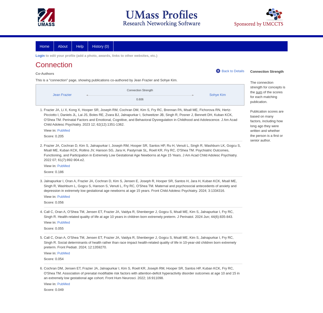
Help (80, 46)
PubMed (63, 130)
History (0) (100, 46)
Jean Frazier (62, 95)
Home (44, 46)
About (63, 46)
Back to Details (230, 71)
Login (40, 56)
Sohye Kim (218, 95)
